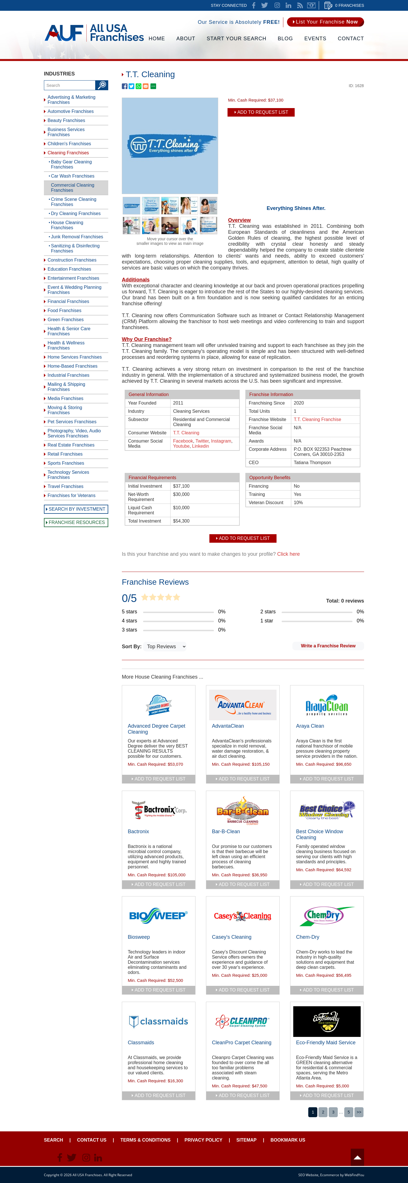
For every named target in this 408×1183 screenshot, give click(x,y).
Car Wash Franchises (72, 176)
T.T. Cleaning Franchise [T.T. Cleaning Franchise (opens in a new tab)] (317, 419)
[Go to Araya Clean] (327, 705)
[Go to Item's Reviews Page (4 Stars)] (174, 621)
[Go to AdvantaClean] (243, 705)
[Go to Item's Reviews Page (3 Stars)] (174, 630)
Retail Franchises (65, 454)
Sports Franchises (66, 463)
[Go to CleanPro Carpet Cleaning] (243, 1021)
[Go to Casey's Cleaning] (243, 916)
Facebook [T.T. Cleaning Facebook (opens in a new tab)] (183, 441)
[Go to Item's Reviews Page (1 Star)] (312, 621)
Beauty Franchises (66, 120)
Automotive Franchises (71, 111)
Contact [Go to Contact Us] (351, 38)
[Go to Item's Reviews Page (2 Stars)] (312, 612)
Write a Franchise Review (328, 645)
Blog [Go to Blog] (285, 38)
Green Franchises (66, 319)
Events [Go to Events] (315, 38)
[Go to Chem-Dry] (327, 916)
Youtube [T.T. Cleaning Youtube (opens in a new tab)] (181, 446)
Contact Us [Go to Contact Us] (92, 1140)
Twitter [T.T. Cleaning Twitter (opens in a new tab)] (202, 441)
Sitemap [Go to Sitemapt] (246, 1140)
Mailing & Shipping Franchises (66, 387)
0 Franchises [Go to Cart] (349, 5)
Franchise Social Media (265, 430)
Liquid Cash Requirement (141, 510)
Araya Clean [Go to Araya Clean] (310, 726)
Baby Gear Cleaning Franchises (71, 164)
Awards (256, 441)
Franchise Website (267, 419)
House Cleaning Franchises (67, 225)
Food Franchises (64, 310)
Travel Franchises (66, 486)
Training (257, 494)
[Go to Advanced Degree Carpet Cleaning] (158, 705)
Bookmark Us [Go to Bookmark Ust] (288, 1140)
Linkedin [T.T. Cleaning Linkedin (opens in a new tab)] (200, 446)
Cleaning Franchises (68, 152)
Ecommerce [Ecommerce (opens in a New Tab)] (329, 1175)
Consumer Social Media (145, 444)
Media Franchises (65, 398)
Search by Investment (77, 509)
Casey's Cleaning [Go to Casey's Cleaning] (232, 937)
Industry (136, 411)
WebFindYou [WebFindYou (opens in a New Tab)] (354, 1175)
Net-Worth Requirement (141, 497)
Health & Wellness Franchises (66, 345)
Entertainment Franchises (73, 278)
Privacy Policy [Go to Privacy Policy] (203, 1140)
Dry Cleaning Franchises (76, 213)
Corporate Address (267, 449)
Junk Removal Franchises (77, 236)
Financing (258, 486)
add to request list (160, 778)
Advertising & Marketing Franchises (71, 100)
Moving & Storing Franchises (65, 410)
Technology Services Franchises (68, 475)
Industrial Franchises (69, 375)
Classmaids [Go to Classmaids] (141, 1042)
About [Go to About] (186, 38)
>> (359, 1112)
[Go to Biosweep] (158, 916)
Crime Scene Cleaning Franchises (73, 202)
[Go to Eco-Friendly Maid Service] (327, 1021)
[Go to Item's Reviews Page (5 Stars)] (174, 612)
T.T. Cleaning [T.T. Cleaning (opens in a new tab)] (186, 432)
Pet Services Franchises (72, 421)
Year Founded (142, 403)
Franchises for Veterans (71, 495)
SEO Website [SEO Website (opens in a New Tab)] (308, 1175)
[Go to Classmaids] (158, 1021)
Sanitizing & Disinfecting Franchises (75, 248)
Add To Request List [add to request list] (262, 112)
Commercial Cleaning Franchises (72, 188)
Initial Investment (145, 486)
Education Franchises (69, 269)
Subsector (138, 419)
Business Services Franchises (66, 132)
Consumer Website (147, 432)
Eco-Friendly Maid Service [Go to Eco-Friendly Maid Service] (326, 1042)
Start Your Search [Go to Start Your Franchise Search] (237, 38)
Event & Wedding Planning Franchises (74, 290)
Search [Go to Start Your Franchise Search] (53, 1140)
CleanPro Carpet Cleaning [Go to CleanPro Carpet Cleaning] (241, 1042)
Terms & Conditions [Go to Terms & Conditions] (145, 1140)
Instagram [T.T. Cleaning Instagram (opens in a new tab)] (221, 441)
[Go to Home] (94, 41)
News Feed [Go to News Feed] (300, 5)
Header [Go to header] (357, 1157)
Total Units (259, 411)
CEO (254, 462)
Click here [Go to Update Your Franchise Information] (288, 554)
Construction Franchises (72, 260)
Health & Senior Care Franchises (69, 331)
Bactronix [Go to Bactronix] (138, 831)
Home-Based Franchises (72, 366)
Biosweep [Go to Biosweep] (139, 937)
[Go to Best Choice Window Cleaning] (327, 810)
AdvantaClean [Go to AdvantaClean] (228, 726)
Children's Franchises (69, 143)
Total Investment (144, 521)
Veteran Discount (266, 502)
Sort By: (132, 646)
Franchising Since (267, 403)
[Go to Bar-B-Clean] (243, 810)
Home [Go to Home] (157, 38)
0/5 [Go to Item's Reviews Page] (129, 598)
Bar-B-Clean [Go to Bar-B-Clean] (226, 831)
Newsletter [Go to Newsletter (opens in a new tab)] (311, 5)
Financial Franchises (68, 301)
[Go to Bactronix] (158, 810)
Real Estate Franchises (71, 445)
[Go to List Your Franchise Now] (325, 22)
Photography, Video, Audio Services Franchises (74, 433)
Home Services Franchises (75, 357)
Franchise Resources (77, 522)
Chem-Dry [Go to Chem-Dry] (307, 937)
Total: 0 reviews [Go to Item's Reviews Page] (345, 601)
